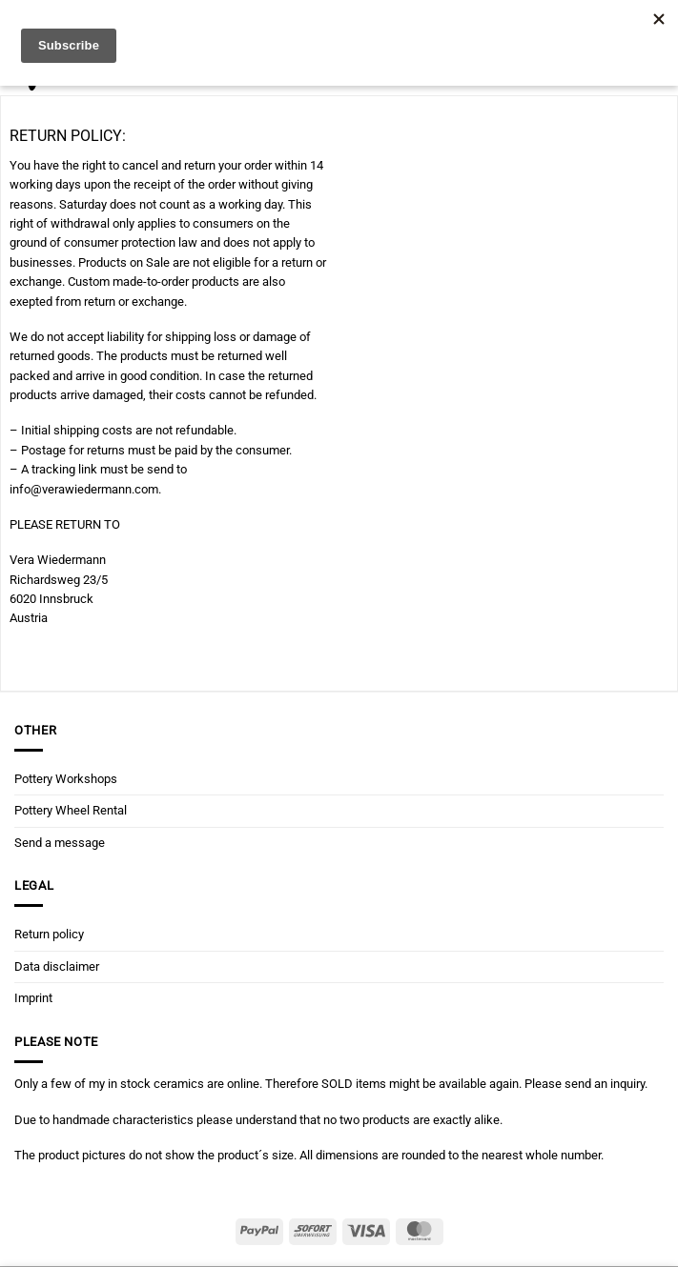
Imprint (33, 998)
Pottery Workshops (65, 779)
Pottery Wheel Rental (70, 810)
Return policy (49, 934)
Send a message (59, 842)
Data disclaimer (56, 966)
